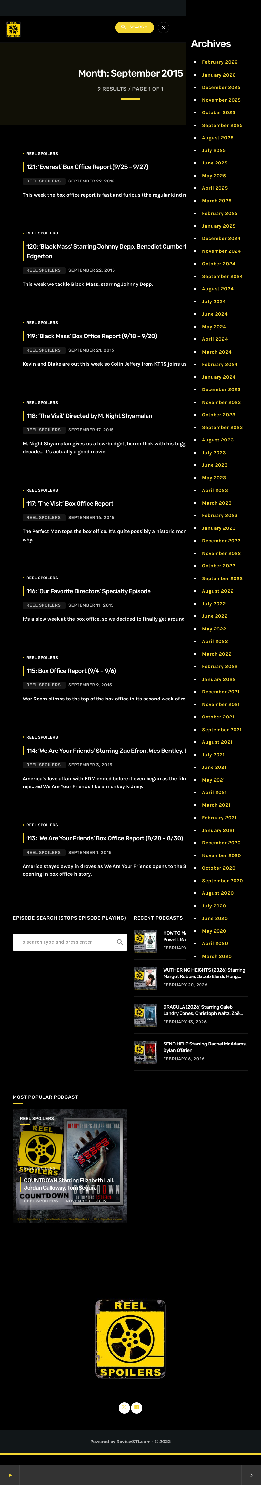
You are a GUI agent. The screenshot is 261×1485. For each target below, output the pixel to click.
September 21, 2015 (91, 350)
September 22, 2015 (91, 270)
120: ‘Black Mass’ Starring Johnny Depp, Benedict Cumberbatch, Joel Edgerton (108, 250)
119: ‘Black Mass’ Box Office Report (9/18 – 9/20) (105, 335)
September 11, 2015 (91, 605)
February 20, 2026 (185, 995)
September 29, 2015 (91, 181)
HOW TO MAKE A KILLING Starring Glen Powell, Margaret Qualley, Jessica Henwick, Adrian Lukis (204, 946)
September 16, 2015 (91, 517)
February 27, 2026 (185, 958)
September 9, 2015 (90, 685)
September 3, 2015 (90, 774)
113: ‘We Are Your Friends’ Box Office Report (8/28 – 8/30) (121, 847)
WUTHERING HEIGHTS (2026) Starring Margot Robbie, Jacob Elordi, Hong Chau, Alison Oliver (204, 983)
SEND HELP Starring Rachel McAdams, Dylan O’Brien (205, 1057)
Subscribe (232, 29)
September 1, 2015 (90, 862)
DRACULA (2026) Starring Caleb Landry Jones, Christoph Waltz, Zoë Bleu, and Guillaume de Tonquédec (201, 1020)
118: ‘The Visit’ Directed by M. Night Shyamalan (103, 415)
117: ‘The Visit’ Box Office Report (79, 503)
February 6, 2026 (184, 1068)
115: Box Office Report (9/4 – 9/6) (80, 670)
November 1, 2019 (86, 1211)
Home (191, 116)
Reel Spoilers (42, 153)
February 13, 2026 (185, 1031)
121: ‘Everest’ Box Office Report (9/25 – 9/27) (100, 166)
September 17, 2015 (91, 430)
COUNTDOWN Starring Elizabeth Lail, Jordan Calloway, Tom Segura (71, 1193)
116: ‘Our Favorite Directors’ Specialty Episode (101, 590)
